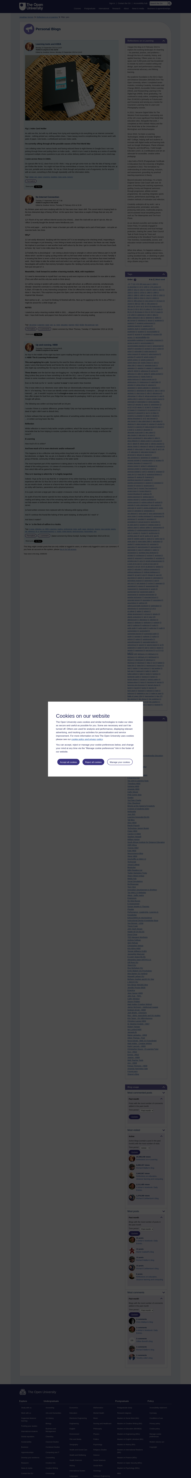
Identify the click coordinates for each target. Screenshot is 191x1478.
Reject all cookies (93, 762)
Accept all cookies (68, 762)
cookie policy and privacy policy (87, 739)
